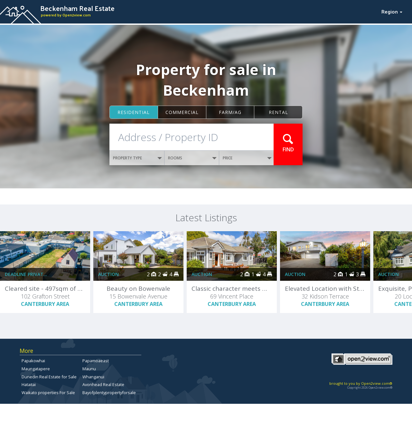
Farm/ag (230, 112)
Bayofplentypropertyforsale (109, 392)
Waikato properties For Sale (48, 392)
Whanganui (93, 377)
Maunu (89, 369)
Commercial (182, 112)
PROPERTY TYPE (137, 158)
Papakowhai (33, 361)
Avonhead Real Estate (103, 384)
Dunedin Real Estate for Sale (49, 377)
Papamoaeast (95, 361)
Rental (278, 112)
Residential (133, 112)
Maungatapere (36, 369)
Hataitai (29, 384)
